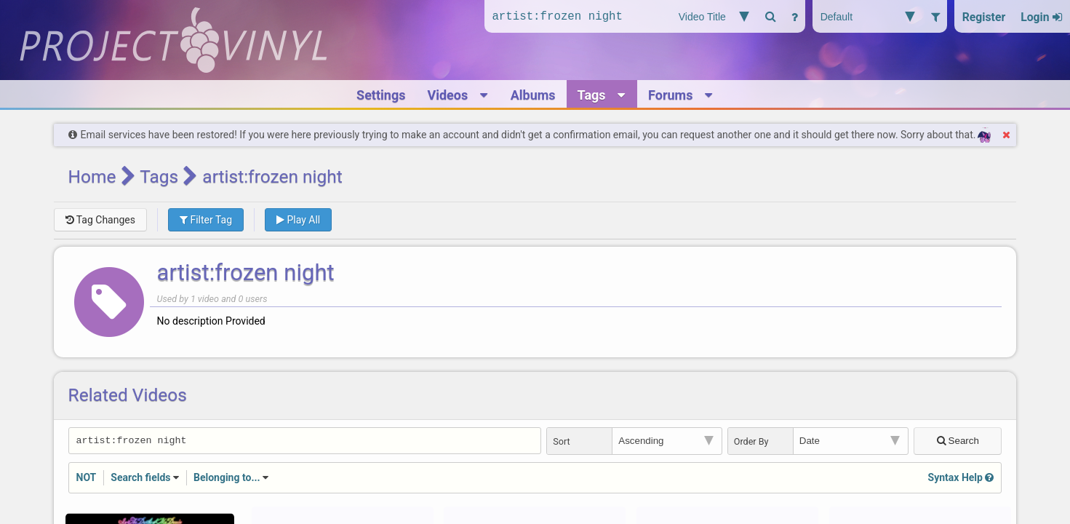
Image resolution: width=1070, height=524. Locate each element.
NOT (86, 479)
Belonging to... (226, 479)
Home (92, 176)
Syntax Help (961, 479)
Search (959, 441)
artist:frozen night (246, 272)
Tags (159, 176)
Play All (298, 220)
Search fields (140, 479)
